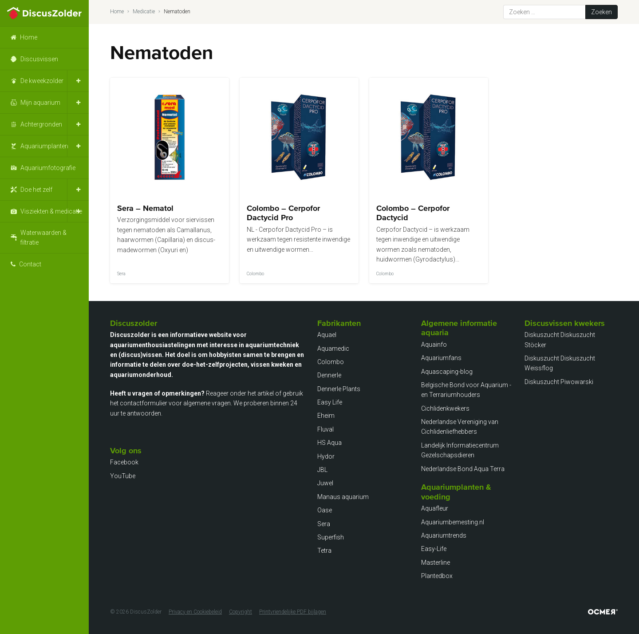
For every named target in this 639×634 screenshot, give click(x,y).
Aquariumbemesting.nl (452, 522)
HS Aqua (329, 442)
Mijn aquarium (40, 102)
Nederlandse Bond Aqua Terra (463, 468)
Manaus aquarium (343, 496)
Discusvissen (39, 59)
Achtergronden (41, 124)
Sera (323, 523)
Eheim (326, 415)
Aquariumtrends (443, 535)
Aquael (326, 334)
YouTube (122, 475)
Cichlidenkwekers (445, 408)
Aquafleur (434, 508)
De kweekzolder (41, 80)
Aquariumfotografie (47, 167)
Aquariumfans (441, 357)
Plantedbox (437, 575)
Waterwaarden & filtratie (43, 237)
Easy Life (329, 402)
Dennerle (329, 375)
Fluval (325, 429)
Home (28, 37)
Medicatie (144, 11)
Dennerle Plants (338, 388)
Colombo (330, 361)
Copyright (240, 612)
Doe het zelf (36, 189)
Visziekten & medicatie (51, 211)
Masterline (435, 562)
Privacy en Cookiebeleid (195, 612)
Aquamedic (333, 348)
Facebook (124, 462)
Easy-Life (433, 548)
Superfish (330, 537)
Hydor (326, 456)
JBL (322, 469)
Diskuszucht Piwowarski (559, 381)
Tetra (324, 550)
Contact (30, 264)
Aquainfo (434, 344)
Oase (324, 510)
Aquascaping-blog (447, 371)
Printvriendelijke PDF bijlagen (292, 612)
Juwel (325, 483)
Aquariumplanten (44, 146)
